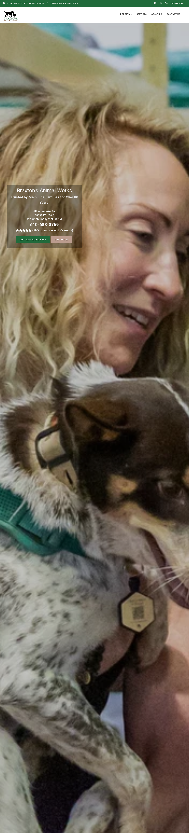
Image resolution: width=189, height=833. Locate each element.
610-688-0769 (44, 224)
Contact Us (61, 240)
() (56, 230)
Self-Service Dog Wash (33, 240)
